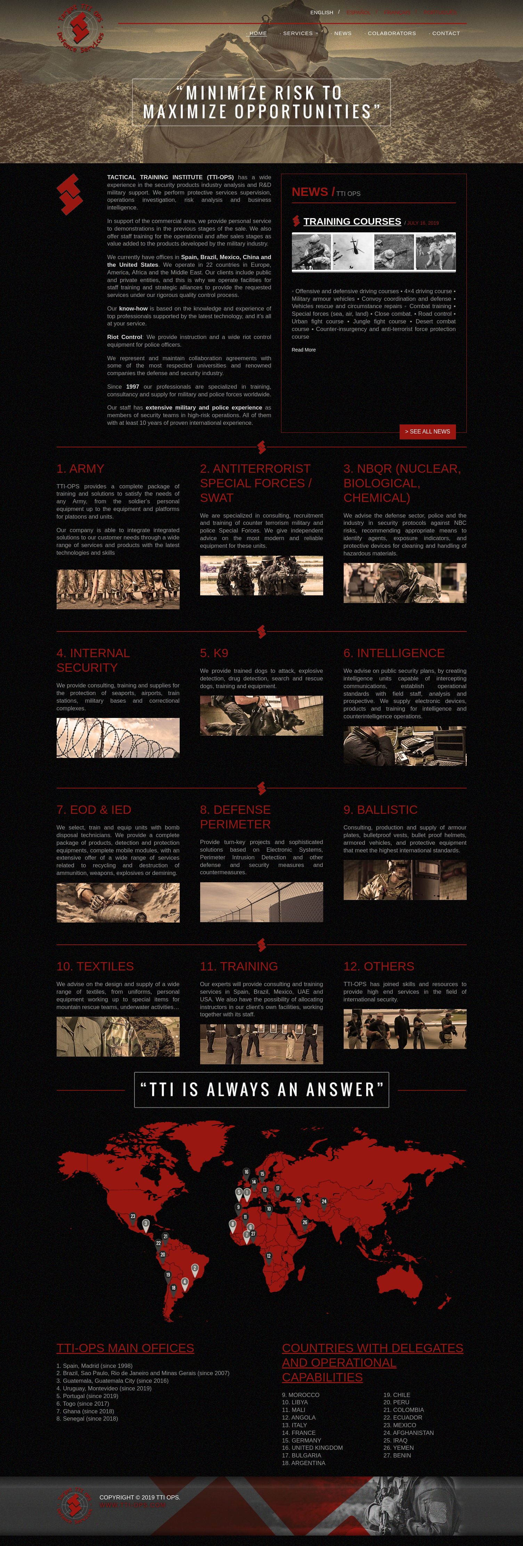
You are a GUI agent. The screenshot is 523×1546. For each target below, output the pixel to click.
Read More (304, 350)
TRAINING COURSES (352, 221)
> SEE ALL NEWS (427, 432)
